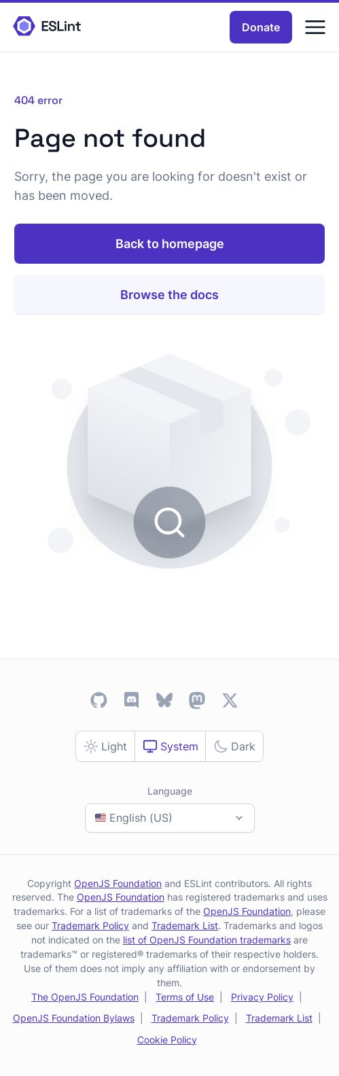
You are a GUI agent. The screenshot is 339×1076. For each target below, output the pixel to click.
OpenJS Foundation (118, 883)
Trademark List (184, 925)
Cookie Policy (167, 1039)
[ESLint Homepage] (47, 27)
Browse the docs (169, 295)
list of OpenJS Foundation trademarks (207, 939)
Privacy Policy (262, 997)
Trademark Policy (90, 925)
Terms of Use (185, 997)
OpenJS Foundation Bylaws (74, 1018)
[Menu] (315, 27)
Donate (261, 27)
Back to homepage (169, 244)
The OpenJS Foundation (85, 997)
